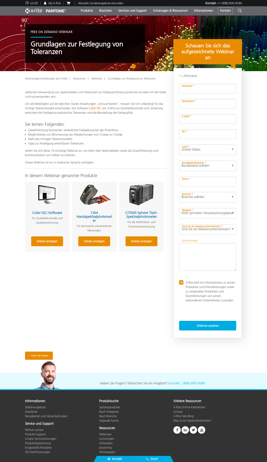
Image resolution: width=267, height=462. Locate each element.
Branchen (105, 10)
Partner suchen (34, 430)
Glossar (178, 411)
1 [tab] (134, 68)
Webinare (96, 78)
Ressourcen (79, 78)
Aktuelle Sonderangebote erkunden (100, 3)
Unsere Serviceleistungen (40, 439)
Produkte (87, 10)
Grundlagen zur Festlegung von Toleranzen (132, 78)
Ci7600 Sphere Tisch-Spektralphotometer (141, 215)
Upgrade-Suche (109, 420)
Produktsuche (108, 401)
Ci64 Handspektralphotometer (94, 217)
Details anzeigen (47, 241)
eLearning (105, 447)
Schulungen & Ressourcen (170, 10)
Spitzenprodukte (109, 407)
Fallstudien (106, 443)
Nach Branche (108, 416)
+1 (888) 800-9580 (229, 3)
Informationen (203, 10)
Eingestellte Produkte (38, 447)
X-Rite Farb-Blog (183, 416)
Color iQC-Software (47, 213)
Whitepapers (107, 452)
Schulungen (106, 439)
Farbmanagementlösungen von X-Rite (46, 78)
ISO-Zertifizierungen (37, 452)
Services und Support (132, 10)
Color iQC (95, 108)
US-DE (34, 3)
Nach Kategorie (109, 411)
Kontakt (225, 10)
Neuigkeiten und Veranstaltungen (46, 416)
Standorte (31, 411)
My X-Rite (54, 3)
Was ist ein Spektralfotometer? (192, 420)
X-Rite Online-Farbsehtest (189, 407)
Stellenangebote (35, 407)
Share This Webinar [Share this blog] (37, 355)
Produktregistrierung (38, 443)
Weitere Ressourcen (187, 401)
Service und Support (39, 424)
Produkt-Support (35, 434)
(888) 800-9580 (194, 383)
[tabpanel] (133, 43)
